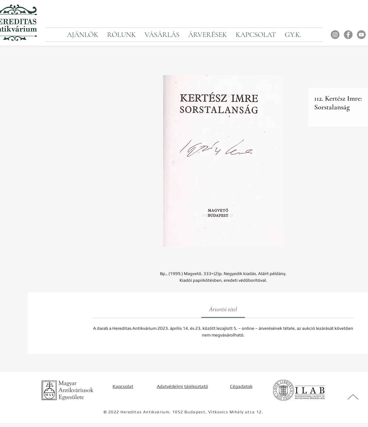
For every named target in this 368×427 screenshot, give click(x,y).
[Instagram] (335, 34)
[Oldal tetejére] (353, 397)
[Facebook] (348, 34)
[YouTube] (361, 34)
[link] (223, 309)
